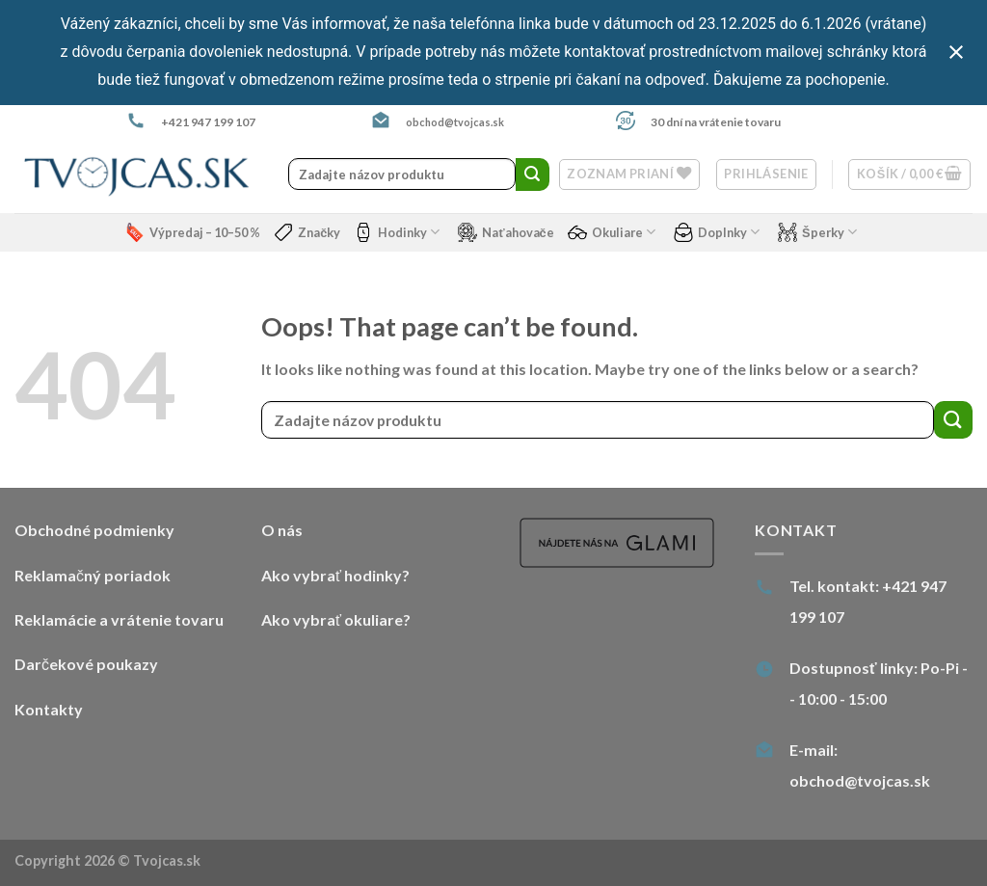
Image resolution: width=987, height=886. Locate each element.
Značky (307, 232)
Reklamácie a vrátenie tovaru (119, 619)
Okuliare (611, 232)
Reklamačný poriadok (92, 575)
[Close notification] (956, 52)
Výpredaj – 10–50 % (192, 232)
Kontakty (48, 709)
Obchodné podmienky (94, 530)
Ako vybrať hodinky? (335, 575)
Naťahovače (505, 232)
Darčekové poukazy (86, 664)
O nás (282, 530)
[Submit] (532, 174)
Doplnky (717, 232)
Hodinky (397, 232)
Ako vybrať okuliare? (336, 619)
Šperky (817, 232)
